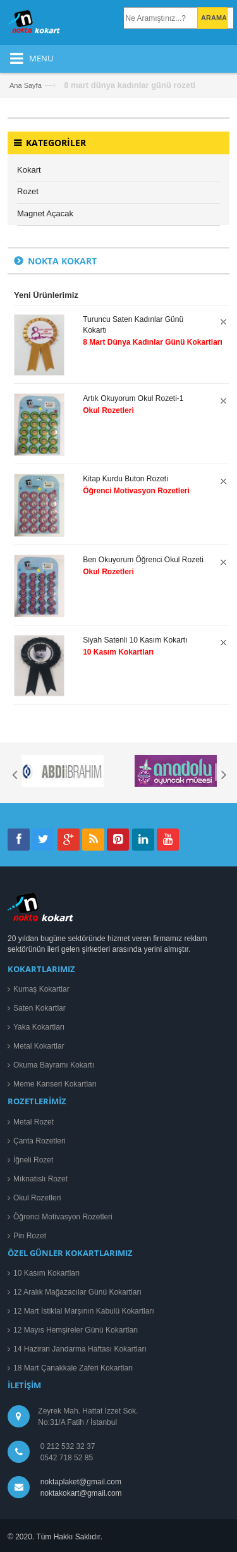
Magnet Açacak (45, 213)
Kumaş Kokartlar (41, 989)
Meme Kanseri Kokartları (55, 1084)
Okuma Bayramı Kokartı (53, 1065)
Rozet (28, 191)
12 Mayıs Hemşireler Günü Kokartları (75, 1330)
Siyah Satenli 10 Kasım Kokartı (135, 640)
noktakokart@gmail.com (79, 1493)
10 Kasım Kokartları (46, 1273)
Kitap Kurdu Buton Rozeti (125, 478)
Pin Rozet (29, 1235)
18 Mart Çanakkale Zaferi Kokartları (73, 1368)
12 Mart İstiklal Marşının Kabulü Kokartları (83, 1311)
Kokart (29, 170)
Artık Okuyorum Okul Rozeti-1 (133, 398)
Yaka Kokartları (38, 1027)
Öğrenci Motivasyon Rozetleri (62, 1216)
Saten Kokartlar (39, 1008)
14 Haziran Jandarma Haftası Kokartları (80, 1349)
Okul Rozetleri (37, 1197)
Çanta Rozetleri (39, 1140)
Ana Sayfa (25, 85)
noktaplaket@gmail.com (80, 1481)
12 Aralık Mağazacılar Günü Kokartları (77, 1292)
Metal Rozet (33, 1122)
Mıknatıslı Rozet (40, 1178)
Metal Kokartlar (38, 1046)
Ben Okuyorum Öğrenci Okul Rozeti (143, 559)
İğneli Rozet (33, 1159)
